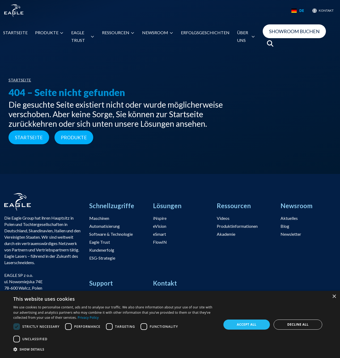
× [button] (334, 297)
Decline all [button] (298, 324)
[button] (114, 349)
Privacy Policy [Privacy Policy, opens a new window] (88, 317)
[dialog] (170, 324)
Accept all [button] (247, 324)
